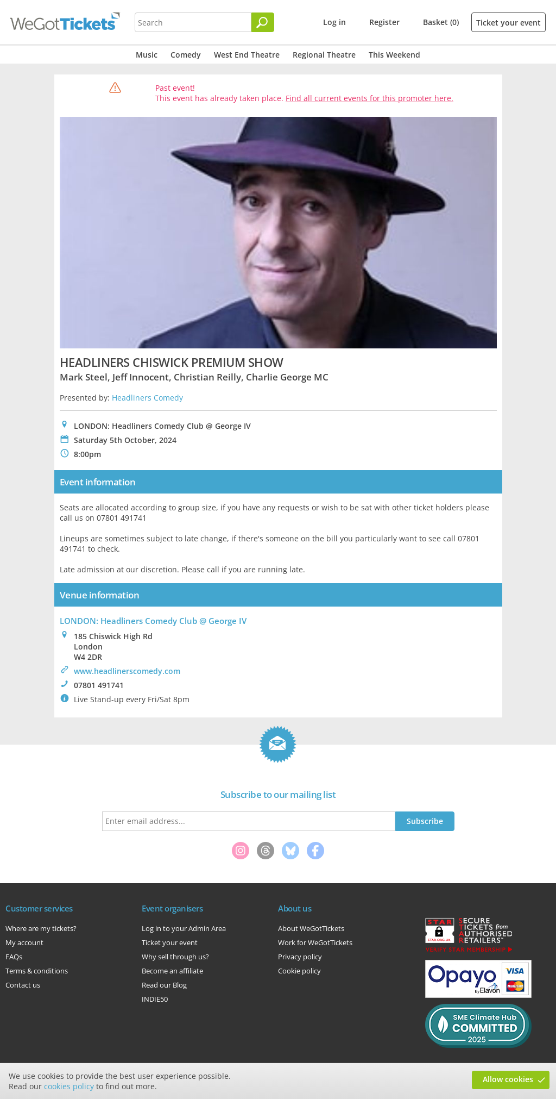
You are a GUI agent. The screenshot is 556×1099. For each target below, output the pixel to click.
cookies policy (69, 1086)
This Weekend (394, 54)
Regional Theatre (324, 54)
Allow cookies (508, 1079)
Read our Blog (164, 985)
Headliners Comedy (147, 397)
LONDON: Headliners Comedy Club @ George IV (153, 620)
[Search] (262, 22)
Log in (334, 22)
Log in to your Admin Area (184, 928)
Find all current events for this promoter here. (369, 98)
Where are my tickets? (41, 928)
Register (384, 22)
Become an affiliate (172, 971)
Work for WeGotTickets (315, 942)
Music (146, 54)
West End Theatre (247, 54)
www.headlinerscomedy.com (127, 671)
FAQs (13, 956)
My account (24, 942)
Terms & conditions (36, 971)
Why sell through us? (175, 956)
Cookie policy (299, 971)
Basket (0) (441, 22)
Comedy (185, 54)
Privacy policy (300, 956)
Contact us (22, 985)
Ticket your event (508, 22)
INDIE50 (155, 999)
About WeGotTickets (311, 928)
